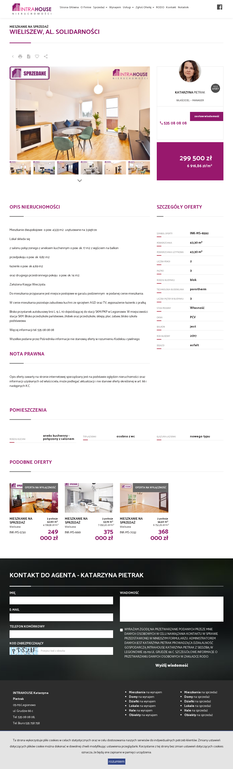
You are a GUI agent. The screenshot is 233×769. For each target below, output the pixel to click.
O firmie (86, 7)
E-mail (14, 610)
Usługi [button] (128, 7)
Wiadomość (129, 593)
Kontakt (171, 7)
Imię (12, 593)
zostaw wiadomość (207, 116)
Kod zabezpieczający (26, 643)
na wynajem (145, 692)
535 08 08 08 (173, 123)
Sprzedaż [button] (100, 7)
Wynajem (115, 7)
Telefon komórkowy (27, 627)
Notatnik (183, 7)
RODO (160, 7)
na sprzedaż (200, 692)
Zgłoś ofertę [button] (145, 7)
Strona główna (69, 7)
